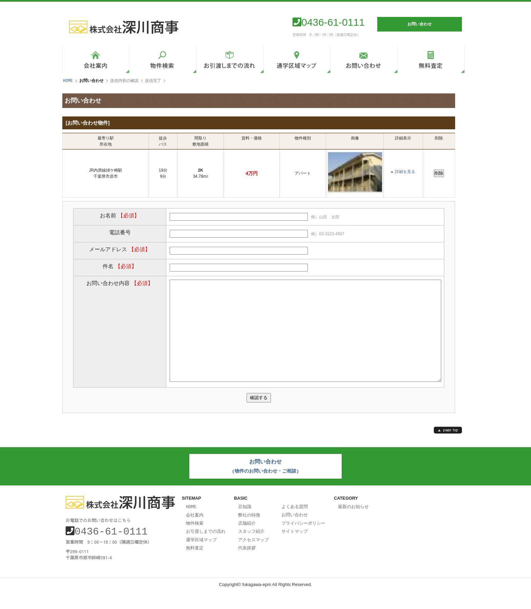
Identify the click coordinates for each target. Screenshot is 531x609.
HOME (68, 81)
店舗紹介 (247, 541)
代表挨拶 (247, 565)
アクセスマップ (253, 557)
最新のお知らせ (353, 525)
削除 (438, 173)
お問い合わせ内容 (119, 283)
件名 (119, 266)
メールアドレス (119, 249)
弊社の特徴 (249, 533)
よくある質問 (294, 525)
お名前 (119, 215)
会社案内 (195, 533)
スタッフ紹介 (251, 549)
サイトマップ (294, 549)
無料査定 (195, 565)
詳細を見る (405, 171)
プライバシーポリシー (303, 541)
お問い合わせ (294, 533)
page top (448, 450)
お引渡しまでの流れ (206, 549)
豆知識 (244, 525)
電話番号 (120, 232)
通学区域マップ (201, 557)
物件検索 (195, 541)
